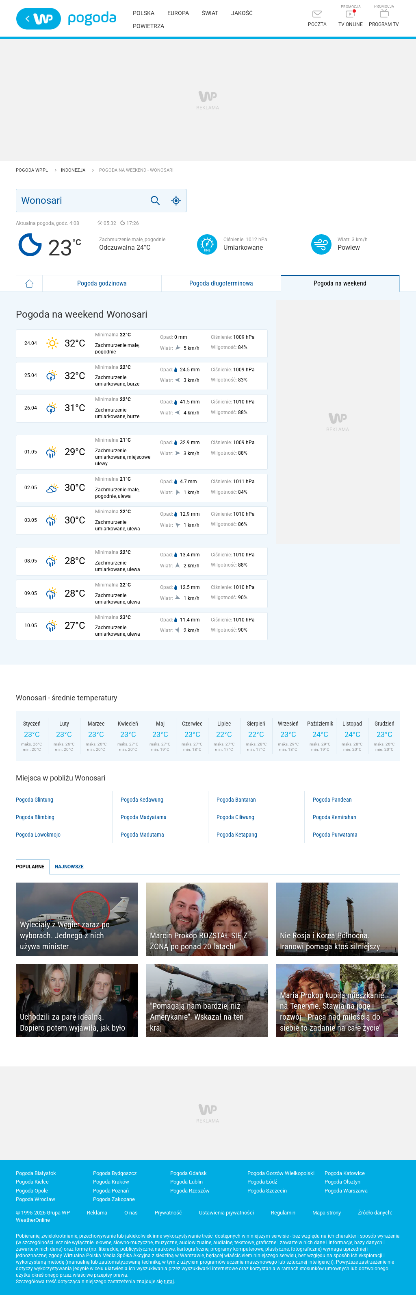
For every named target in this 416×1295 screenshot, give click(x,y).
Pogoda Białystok (36, 1173)
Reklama (97, 1213)
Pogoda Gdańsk (188, 1173)
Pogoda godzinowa (102, 283)
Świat (210, 13)
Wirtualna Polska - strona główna (38, 19)
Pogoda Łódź (262, 1182)
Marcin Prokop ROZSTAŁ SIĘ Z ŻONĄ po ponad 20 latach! (198, 941)
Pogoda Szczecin (267, 1191)
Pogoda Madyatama (144, 817)
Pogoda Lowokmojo (38, 834)
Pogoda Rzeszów (190, 1191)
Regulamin (283, 1213)
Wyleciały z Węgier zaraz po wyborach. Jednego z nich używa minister (65, 935)
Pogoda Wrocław (35, 1199)
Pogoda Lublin (186, 1182)
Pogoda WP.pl (32, 170)
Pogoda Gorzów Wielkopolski (280, 1173)
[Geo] (176, 200)
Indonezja (74, 170)
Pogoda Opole (32, 1191)
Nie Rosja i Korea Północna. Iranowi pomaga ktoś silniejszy (330, 941)
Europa (178, 13)
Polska (143, 13)
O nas (131, 1213)
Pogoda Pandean (332, 799)
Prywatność (168, 1213)
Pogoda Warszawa (346, 1191)
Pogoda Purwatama (335, 834)
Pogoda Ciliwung (235, 817)
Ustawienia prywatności (226, 1213)
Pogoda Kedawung (142, 799)
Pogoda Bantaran (236, 799)
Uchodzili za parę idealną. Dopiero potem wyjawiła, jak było (72, 1022)
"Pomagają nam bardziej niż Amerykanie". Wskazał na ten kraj (197, 1016)
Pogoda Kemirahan (334, 817)
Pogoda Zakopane (114, 1199)
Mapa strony (326, 1213)
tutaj (169, 1281)
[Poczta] (317, 19)
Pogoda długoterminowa (221, 283)
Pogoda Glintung (34, 799)
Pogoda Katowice (345, 1173)
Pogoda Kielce (32, 1182)
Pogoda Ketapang (237, 834)
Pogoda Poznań (111, 1191)
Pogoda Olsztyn (342, 1182)
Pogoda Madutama (142, 834)
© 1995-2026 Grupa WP (43, 1213)
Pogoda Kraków (111, 1182)
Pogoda (92, 18)
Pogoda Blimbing (35, 817)
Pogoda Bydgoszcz (114, 1173)
